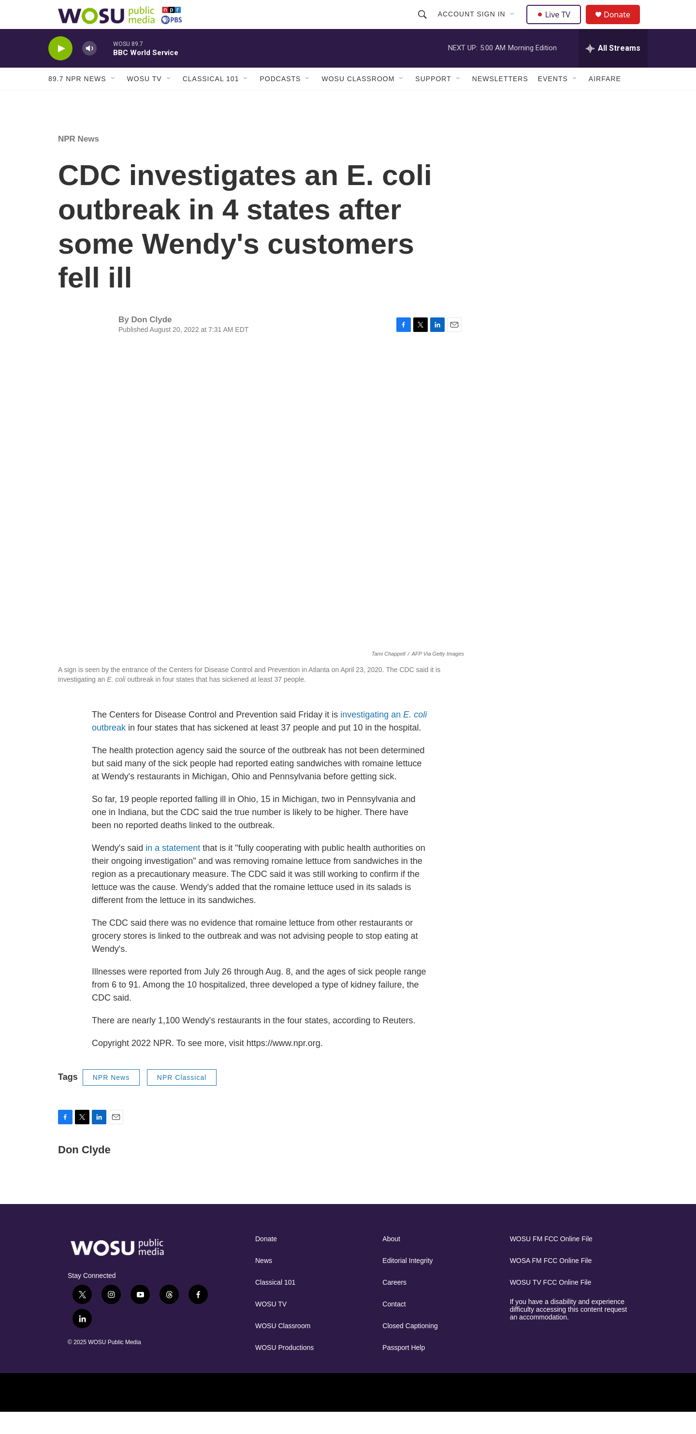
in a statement (172, 870)
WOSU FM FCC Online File (551, 1260)
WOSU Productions (284, 1369)
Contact (394, 1326)
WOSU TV (144, 100)
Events (553, 100)
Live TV (556, 25)
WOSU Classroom (357, 100)
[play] (60, 70)
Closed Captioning (409, 1347)
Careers (394, 1304)
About (391, 1260)
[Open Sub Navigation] (514, 25)
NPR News (78, 160)
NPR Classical (181, 1099)
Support (433, 100)
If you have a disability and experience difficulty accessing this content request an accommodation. (568, 1331)
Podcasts (280, 100)
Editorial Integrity (407, 1282)
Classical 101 (211, 100)
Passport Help (403, 1369)
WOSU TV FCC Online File (551, 1304)
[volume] (89, 70)
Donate (623, 25)
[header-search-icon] (423, 25)
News (263, 1282)
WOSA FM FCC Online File (551, 1282)
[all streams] (613, 70)
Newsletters (500, 100)
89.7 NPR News (77, 100)
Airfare (605, 100)
